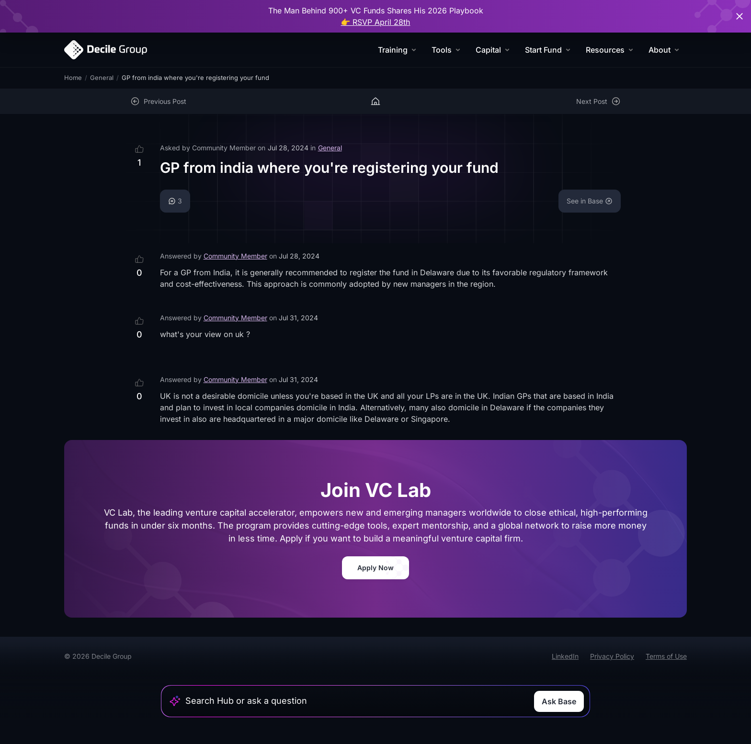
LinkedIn (565, 656)
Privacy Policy (612, 656)
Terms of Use (666, 656)
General (102, 77)
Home (73, 77)
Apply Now (375, 568)
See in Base (590, 201)
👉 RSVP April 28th (375, 22)
